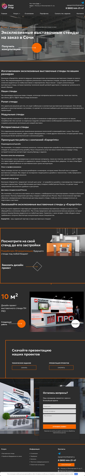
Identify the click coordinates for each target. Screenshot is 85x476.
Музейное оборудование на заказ (12, 456)
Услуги (15, 13)
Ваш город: (35, 3)
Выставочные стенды (8, 453)
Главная (4, 13)
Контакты (80, 13)
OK (76, 474)
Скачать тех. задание (62, 13)
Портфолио (44, 13)
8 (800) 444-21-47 (75, 8)
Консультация (66, 464)
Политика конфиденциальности (40, 462)
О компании (29, 13)
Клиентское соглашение (38, 464)
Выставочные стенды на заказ (18, 27)
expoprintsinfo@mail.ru (75, 5)
